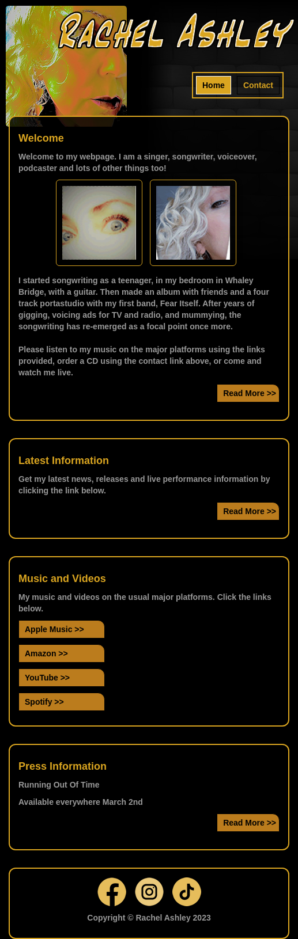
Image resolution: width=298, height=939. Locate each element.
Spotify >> (44, 701)
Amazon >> (46, 653)
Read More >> (249, 393)
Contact (258, 85)
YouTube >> (47, 677)
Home (213, 85)
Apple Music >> (54, 629)
